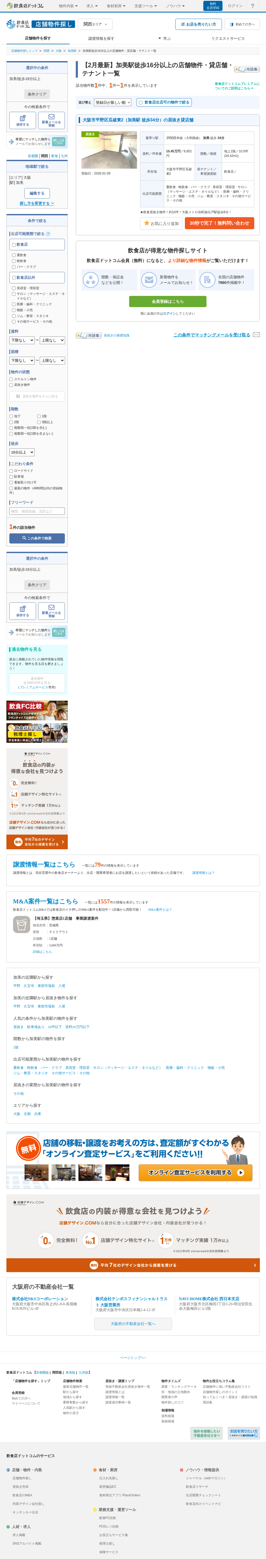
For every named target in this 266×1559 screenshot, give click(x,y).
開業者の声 (169, 1397)
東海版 (70, 1372)
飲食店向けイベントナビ (203, 1504)
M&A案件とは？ (160, 909)
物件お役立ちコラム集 (219, 1381)
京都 (27, 1114)
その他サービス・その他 (70, 1073)
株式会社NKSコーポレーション (40, 1299)
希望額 (37, 945)
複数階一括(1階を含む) (28, 428)
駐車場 (16, 476)
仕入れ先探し (108, 1478)
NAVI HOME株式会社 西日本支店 (209, 1299)
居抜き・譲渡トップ (119, 1381)
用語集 (207, 1402)
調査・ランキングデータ (179, 1387)
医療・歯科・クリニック (185, 1068)
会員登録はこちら (168, 301)
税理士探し (107, 1543)
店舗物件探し (22, 1478)
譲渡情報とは (115, 1392)
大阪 (59, 50)
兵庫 (37, 1114)
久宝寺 (29, 986)
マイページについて (26, 1403)
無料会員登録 (213, 6)
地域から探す (72, 1397)
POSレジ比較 (109, 1526)
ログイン (169, 313)
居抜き (18, 1027)
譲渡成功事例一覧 (118, 1402)
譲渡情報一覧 (115, 1397)
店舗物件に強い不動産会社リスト (227, 1387)
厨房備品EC (108, 1487)
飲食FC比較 (107, 1518)
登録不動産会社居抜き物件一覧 (127, 1387)
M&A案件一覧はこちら (45, 901)
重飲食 (19, 255)
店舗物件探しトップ (24, 50)
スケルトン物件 (23, 379)
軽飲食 (19, 261)
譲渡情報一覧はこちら (44, 864)
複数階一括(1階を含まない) (31, 433)
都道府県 (39, 925)
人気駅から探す (74, 1408)
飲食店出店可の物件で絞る (164, 102)
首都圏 (33, 156)
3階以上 (45, 422)
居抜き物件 (19, 385)
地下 (15, 416)
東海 (54, 156)
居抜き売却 (21, 1487)
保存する (22, 120)
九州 (64, 156)
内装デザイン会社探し (29, 1504)
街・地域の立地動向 (175, 1392)
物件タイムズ (171, 1381)
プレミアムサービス (33, 687)
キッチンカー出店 (25, 1512)
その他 (18, 1094)
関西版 (57, 1372)
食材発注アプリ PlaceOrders (119, 1495)
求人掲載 (19, 1535)
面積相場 (167, 1421)
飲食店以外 (23, 277)
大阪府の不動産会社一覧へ (133, 1324)
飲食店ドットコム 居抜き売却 (244, 1433)
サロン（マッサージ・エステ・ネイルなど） (127, 1068)
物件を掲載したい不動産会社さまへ (206, 1433)
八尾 (61, 986)
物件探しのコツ (172, 1402)
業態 (36, 932)
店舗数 (37, 939)
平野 (16, 986)
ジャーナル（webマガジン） (206, 1478)
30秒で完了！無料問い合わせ (219, 223)
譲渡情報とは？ (203, 873)
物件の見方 (71, 1413)
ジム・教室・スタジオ (30, 1073)
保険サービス (108, 1552)
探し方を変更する (37, 203)
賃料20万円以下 (77, 1027)
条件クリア (37, 94)
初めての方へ (21, 1398)
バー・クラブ (24, 267)
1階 (42, 416)
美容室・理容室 (77, 1068)
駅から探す (71, 1392)
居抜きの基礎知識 (116, 335)
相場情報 (167, 1410)
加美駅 (72, 50)
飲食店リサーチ (197, 1487)
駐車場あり (36, 1027)
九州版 (83, 1372)
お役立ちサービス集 (113, 1535)
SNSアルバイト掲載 (27, 1543)
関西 (47, 50)
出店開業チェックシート (203, 1495)
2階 (14, 422)
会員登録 (18, 1393)
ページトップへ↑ (133, 1358)
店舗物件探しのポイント (220, 1392)
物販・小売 (216, 1068)
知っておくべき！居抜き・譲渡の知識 (230, 1397)
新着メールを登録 (51, 120)
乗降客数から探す (76, 1402)
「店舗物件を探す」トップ (31, 1381)
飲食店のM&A (22, 1495)
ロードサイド (21, 471)
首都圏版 (42, 1372)
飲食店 (20, 244)
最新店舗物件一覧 (76, 1387)
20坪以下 (55, 1027)
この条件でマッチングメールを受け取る (216, 334)
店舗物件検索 (72, 1381)
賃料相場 (167, 1416)
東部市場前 (46, 986)
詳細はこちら (42, 952)
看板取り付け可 (23, 482)
